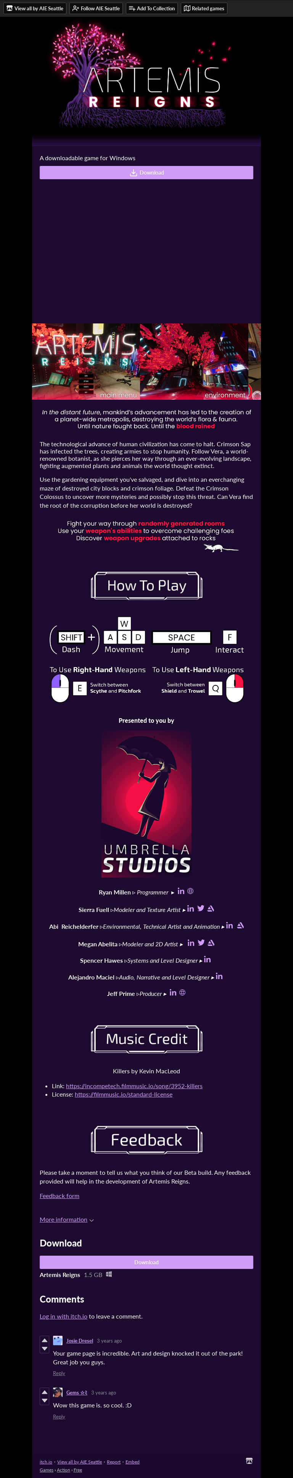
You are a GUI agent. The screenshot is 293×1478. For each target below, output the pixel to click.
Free (78, 1470)
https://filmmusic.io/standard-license (123, 1094)
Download (146, 173)
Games (46, 1470)
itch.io (46, 1462)
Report (114, 1462)
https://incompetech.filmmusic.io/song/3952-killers (134, 1085)
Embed (133, 1462)
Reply (59, 1373)
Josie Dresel (79, 1341)
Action (63, 1470)
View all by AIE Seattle (79, 1462)
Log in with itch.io (63, 1316)
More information (67, 1219)
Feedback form (59, 1195)
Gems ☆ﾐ (76, 1393)
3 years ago (109, 1341)
